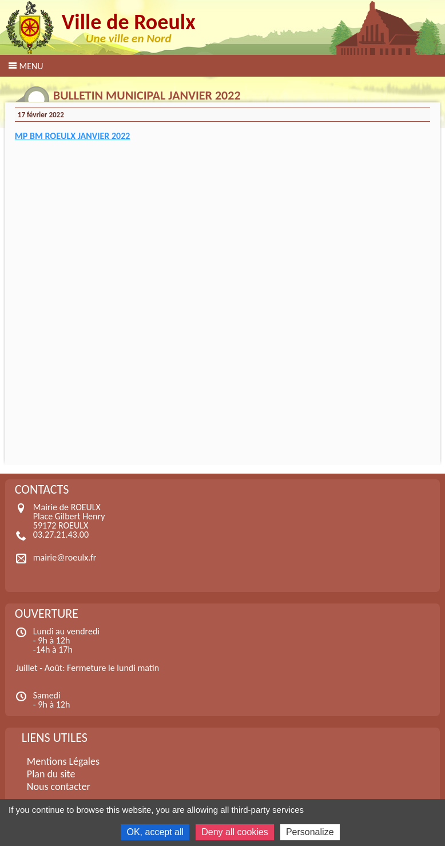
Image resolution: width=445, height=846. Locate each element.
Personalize (310, 832)
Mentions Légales (63, 761)
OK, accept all (155, 832)
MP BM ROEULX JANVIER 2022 (72, 135)
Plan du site (51, 774)
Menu (31, 66)
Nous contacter (58, 786)
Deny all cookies (234, 832)
